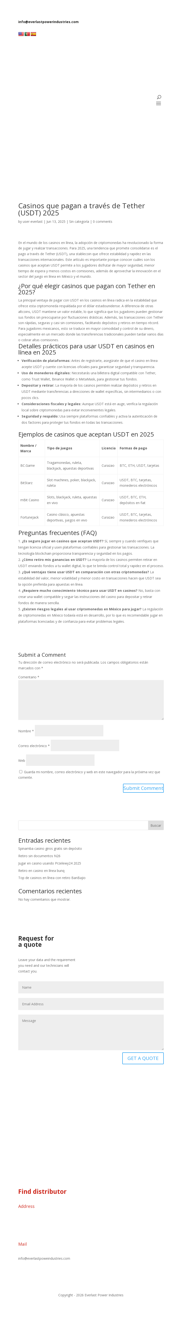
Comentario (28, 677)
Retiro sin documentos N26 (39, 856)
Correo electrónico (34, 746)
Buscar (155, 825)
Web (21, 760)
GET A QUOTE (143, 1058)
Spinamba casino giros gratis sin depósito (50, 848)
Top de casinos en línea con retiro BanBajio (52, 877)
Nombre (26, 731)
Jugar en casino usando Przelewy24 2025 (49, 863)
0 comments (102, 221)
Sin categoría (79, 221)
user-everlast (33, 221)
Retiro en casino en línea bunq (41, 870)
